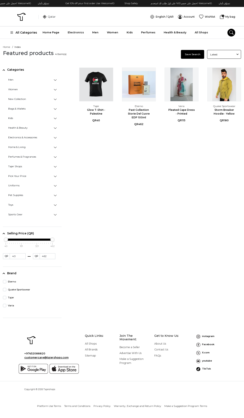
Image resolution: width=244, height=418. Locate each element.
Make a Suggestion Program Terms (185, 405)
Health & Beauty (175, 32)
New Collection (17, 98)
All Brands (91, 349)
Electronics (76, 32)
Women (112, 32)
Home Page (51, 32)
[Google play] (33, 368)
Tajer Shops (15, 165)
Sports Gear (15, 214)
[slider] (6, 239)
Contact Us (161, 349)
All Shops (201, 32)
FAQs (157, 355)
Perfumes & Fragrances (22, 156)
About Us (160, 343)
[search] (231, 32)
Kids (130, 32)
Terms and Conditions (77, 405)
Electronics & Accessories (22, 136)
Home (6, 46)
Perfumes (148, 32)
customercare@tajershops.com (46, 356)
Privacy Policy (102, 405)
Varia (181, 105)
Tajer (96, 105)
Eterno (139, 105)
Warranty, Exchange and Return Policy (137, 405)
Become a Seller (129, 346)
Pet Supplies (15, 194)
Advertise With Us (130, 352)
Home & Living (17, 146)
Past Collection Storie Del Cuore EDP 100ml (139, 113)
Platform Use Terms (49, 405)
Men (95, 32)
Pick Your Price (17, 175)
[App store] (64, 368)
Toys (10, 204)
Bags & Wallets (17, 108)
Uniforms (13, 185)
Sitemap (90, 355)
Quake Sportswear (224, 105)
